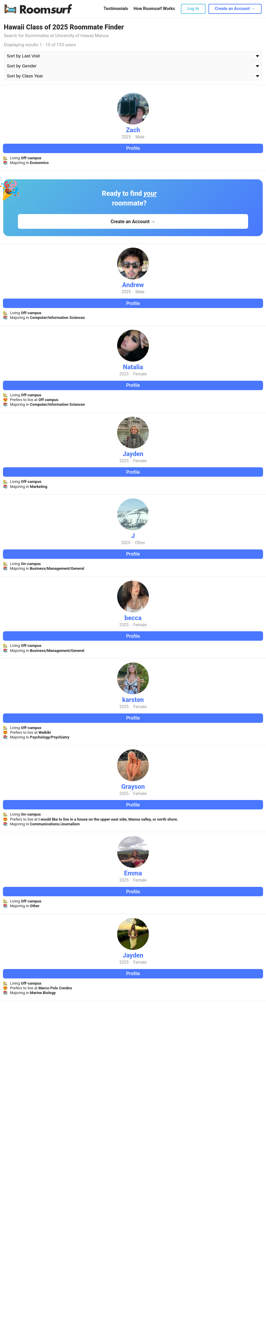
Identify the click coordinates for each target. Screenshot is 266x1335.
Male (139, 137)
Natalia (133, 367)
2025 (126, 137)
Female (140, 374)
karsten (133, 699)
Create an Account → (235, 8)
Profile (133, 148)
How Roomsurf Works (154, 8)
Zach (133, 130)
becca (133, 618)
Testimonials (116, 8)
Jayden (133, 454)
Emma (133, 873)
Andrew (133, 285)
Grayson (133, 786)
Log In (193, 8)
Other (140, 542)
